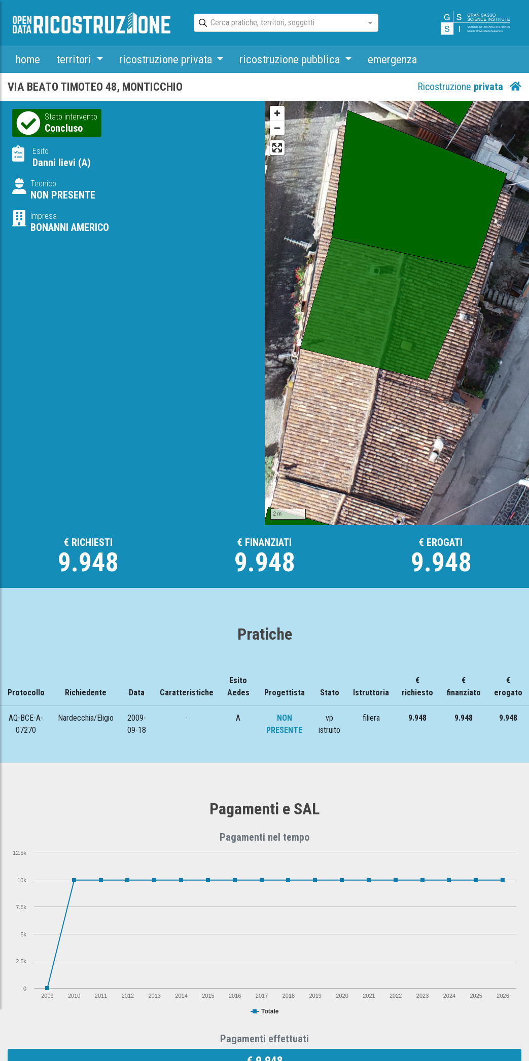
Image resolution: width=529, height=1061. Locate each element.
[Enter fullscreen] (277, 147)
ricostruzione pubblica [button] (290, 59)
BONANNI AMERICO (69, 227)
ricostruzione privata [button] (167, 59)
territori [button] (75, 59)
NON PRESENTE (62, 195)
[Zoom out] (277, 128)
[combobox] (277, 23)
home (28, 59)
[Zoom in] (277, 113)
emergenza (392, 59)
